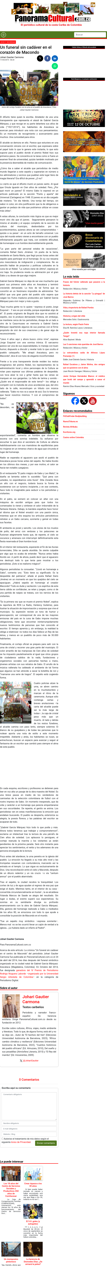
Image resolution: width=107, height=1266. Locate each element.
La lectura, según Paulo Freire (76, 324)
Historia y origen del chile (74, 316)
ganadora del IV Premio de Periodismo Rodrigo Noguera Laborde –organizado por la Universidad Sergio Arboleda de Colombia (29, 973)
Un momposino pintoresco (11, 1260)
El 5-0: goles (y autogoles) (33, 1222)
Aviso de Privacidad (21, 1142)
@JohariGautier (31, 1060)
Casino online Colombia (73, 437)
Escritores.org (69, 432)
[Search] (90, 34)
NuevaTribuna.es (70, 421)
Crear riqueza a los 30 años (33, 1184)
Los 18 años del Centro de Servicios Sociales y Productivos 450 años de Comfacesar (11, 1189)
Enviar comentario (46, 1143)
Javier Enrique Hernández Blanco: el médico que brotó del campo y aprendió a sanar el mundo (84, 379)
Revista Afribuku (70, 427)
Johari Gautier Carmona (12, 57)
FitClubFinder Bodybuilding (75, 416)
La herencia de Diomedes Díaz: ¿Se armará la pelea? (33, 1261)
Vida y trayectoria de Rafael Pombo (78, 307)
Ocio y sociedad (8, 42)
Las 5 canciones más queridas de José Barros (83, 344)
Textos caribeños (33, 1007)
